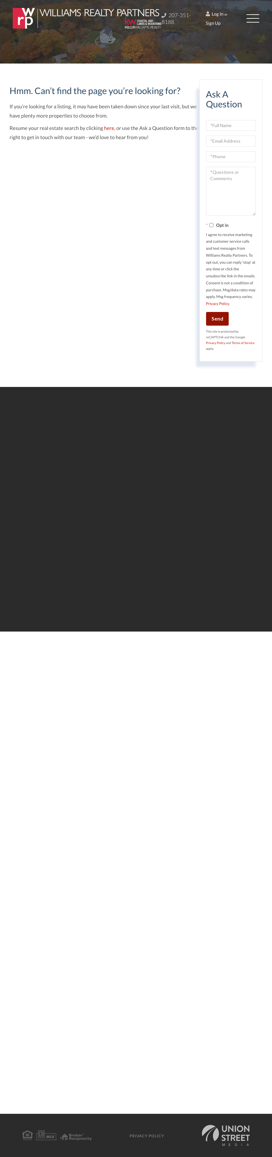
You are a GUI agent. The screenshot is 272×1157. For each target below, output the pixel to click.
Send (217, 318)
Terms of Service (243, 343)
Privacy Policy (217, 303)
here (109, 128)
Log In (215, 14)
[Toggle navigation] (253, 18)
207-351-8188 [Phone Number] (176, 18)
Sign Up (213, 23)
